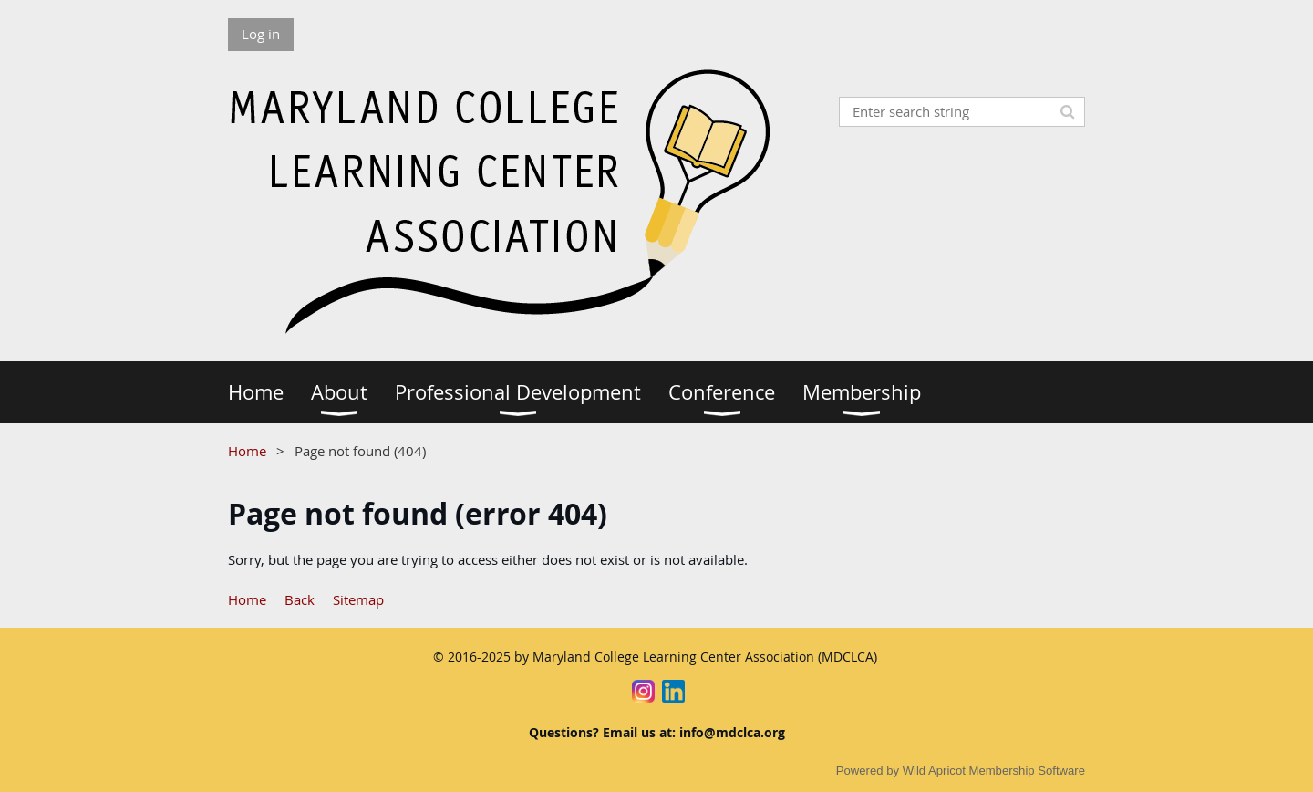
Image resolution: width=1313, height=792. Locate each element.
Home (247, 451)
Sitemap (358, 599)
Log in (261, 34)
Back (299, 599)
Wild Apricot (934, 770)
